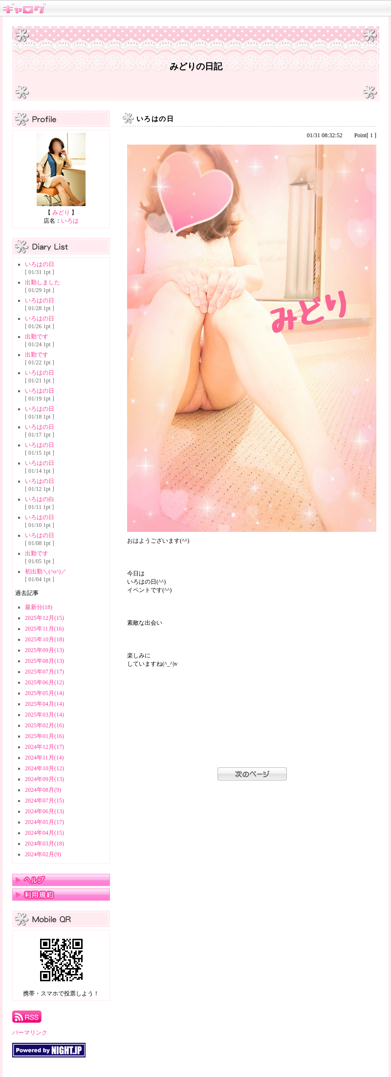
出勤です (36, 336)
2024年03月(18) (44, 843)
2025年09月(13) (44, 650)
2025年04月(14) (44, 703)
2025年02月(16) (44, 725)
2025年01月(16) (44, 736)
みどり (61, 212)
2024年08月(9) (43, 789)
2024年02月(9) (43, 854)
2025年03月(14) (44, 714)
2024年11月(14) (44, 757)
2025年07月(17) (44, 671)
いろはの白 (39, 499)
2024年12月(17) (44, 746)
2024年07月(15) (44, 800)
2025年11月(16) (44, 628)
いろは (70, 220)
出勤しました (42, 282)
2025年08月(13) (44, 660)
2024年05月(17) (44, 822)
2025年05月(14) (44, 693)
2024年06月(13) (44, 811)
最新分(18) (38, 607)
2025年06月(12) (44, 682)
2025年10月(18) (44, 639)
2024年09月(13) (44, 779)
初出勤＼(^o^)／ (45, 571)
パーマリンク (29, 1032)
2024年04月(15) (44, 832)
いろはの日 (39, 264)
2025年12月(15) (44, 617)
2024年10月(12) (44, 768)
